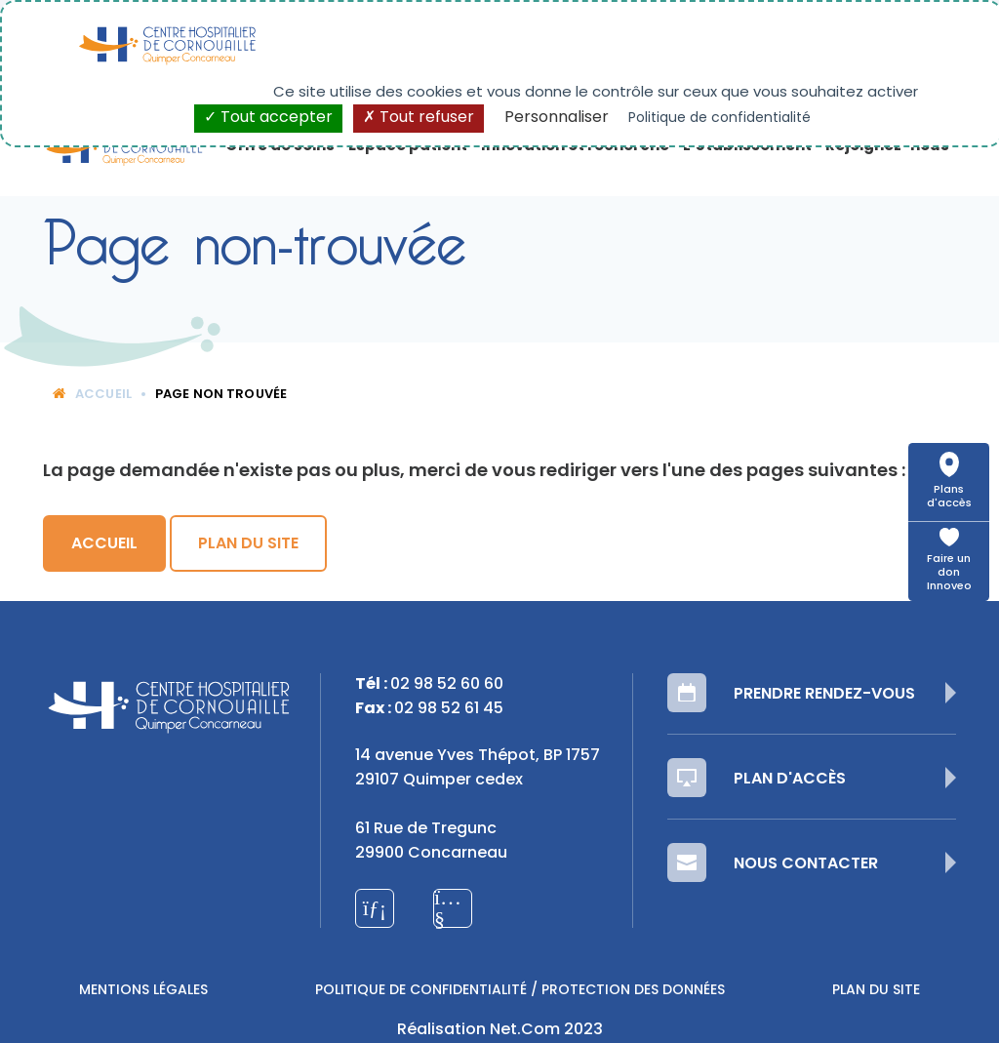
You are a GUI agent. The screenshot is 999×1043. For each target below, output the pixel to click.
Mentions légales (143, 990)
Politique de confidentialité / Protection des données (520, 990)
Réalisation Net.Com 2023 (500, 1030)
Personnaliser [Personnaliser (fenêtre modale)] (556, 118)
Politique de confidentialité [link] (719, 118)
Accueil (92, 394)
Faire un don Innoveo (949, 573)
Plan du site (248, 544)
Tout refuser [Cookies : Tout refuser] (418, 118)
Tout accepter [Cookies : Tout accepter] (268, 118)
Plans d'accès (949, 497)
